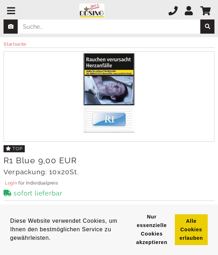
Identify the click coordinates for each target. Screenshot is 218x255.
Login (11, 183)
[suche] (207, 26)
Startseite (15, 44)
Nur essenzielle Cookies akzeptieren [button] (151, 229)
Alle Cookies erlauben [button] (191, 229)
